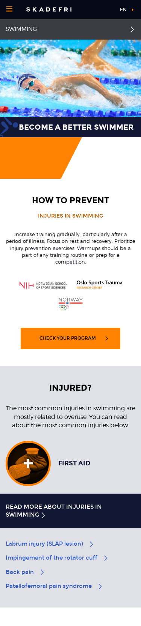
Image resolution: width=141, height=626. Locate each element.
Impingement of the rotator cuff (57, 557)
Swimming (21, 29)
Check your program (74, 338)
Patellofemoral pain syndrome (54, 586)
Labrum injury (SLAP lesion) (50, 543)
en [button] (123, 9)
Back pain (25, 572)
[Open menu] (9, 9)
